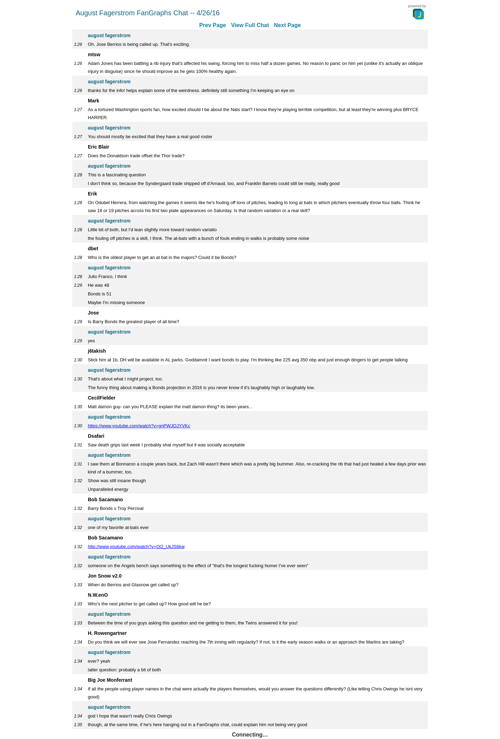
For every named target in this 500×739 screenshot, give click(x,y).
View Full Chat (250, 25)
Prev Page (212, 25)
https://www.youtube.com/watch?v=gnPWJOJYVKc (139, 425)
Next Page (287, 25)
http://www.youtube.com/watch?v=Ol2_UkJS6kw (136, 546)
